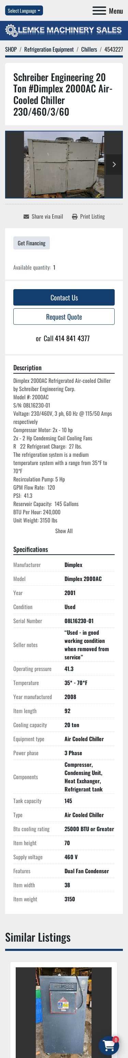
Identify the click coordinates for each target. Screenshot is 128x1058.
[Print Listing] (88, 216)
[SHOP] (11, 49)
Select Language (22, 10)
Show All (64, 531)
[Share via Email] (43, 216)
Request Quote (64, 316)
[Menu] (99, 11)
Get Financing (31, 243)
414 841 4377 (72, 338)
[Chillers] (89, 49)
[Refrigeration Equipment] (49, 49)
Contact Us (64, 297)
